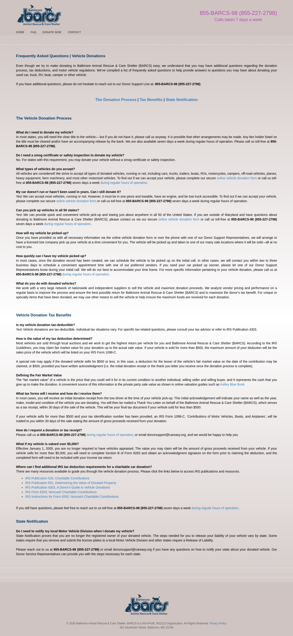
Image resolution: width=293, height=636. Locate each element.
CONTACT (74, 32)
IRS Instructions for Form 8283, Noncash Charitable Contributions (72, 496)
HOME (20, 32)
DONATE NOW (52, 32)
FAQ (33, 32)
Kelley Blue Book (232, 384)
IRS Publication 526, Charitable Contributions (57, 478)
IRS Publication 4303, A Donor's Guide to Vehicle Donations (67, 487)
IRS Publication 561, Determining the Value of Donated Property (70, 483)
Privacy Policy (218, 623)
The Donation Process (115, 100)
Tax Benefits (151, 100)
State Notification (182, 100)
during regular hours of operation (123, 183)
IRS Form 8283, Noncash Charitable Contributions (61, 492)
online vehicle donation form (237, 178)
